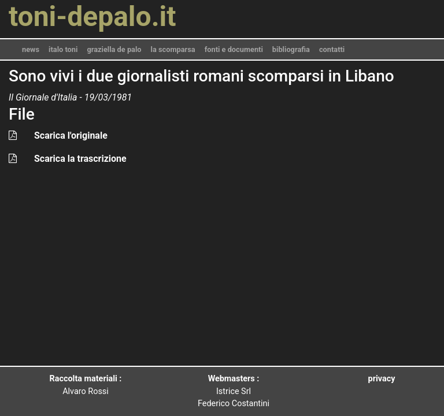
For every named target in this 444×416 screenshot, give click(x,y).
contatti (332, 49)
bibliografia (291, 49)
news (30, 49)
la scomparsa (173, 49)
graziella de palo (114, 49)
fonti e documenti (234, 49)
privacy (381, 379)
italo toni (63, 49)
